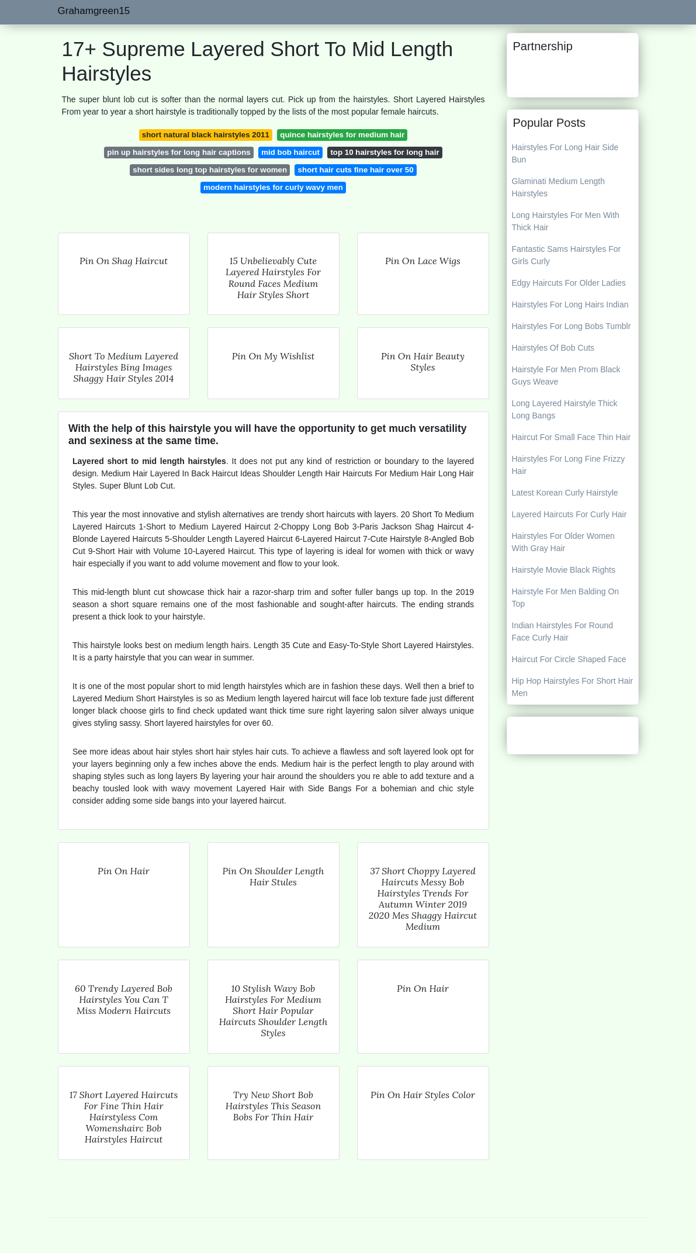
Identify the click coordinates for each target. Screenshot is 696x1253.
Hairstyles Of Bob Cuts (553, 347)
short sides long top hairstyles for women (210, 169)
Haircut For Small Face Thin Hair (571, 437)
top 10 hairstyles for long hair (384, 152)
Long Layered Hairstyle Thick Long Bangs (565, 409)
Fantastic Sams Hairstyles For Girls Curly (566, 255)
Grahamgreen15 (94, 10)
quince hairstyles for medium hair (342, 134)
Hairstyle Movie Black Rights (563, 569)
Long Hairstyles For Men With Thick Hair (565, 221)
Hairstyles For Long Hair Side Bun (565, 153)
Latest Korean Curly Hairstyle (565, 492)
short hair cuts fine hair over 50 (356, 169)
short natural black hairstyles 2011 (205, 134)
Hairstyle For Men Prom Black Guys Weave (566, 375)
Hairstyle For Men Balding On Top (565, 597)
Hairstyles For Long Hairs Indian (570, 304)
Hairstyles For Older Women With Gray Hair (563, 542)
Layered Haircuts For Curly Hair (569, 514)
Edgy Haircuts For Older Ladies (569, 283)
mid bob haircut (290, 152)
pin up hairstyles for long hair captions (178, 152)
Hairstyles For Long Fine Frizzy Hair (568, 465)
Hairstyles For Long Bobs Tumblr (571, 326)
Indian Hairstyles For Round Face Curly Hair (563, 631)
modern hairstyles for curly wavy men (273, 187)
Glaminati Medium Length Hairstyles (558, 187)
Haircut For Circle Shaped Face (569, 659)
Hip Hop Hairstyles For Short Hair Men (572, 687)
